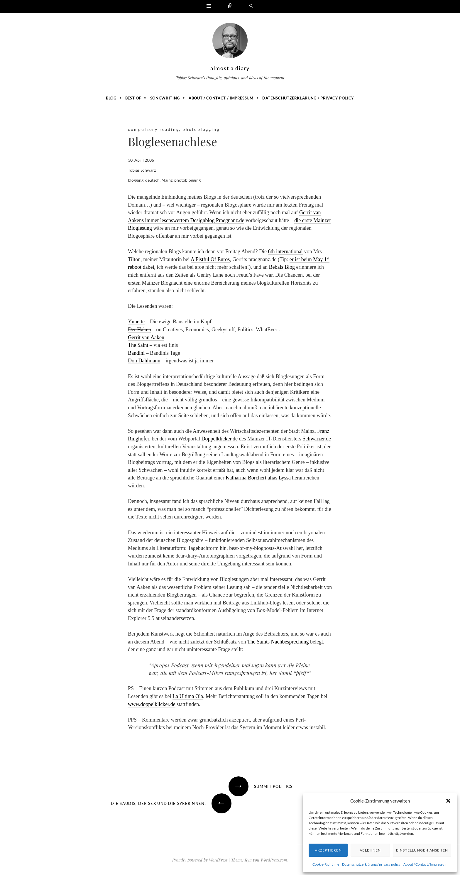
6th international (285, 251)
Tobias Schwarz (142, 170)
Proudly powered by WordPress (199, 860)
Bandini (136, 353)
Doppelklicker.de (219, 439)
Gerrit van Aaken (146, 337)
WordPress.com (274, 860)
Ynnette (136, 322)
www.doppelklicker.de (151, 704)
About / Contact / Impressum (425, 864)
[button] (448, 801)
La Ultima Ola (187, 696)
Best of (133, 98)
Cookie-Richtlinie (325, 864)
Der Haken (139, 329)
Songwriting (165, 98)
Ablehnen (370, 850)
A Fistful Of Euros (210, 259)
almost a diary (230, 68)
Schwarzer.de (316, 439)
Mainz (166, 180)
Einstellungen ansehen (422, 850)
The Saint (138, 345)
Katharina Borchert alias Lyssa (258, 478)
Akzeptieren (328, 850)
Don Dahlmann (144, 361)
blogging (135, 180)
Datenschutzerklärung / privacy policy (371, 864)
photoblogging (200, 129)
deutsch (152, 180)
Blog (111, 98)
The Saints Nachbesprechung (278, 642)
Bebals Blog (282, 267)
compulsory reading (153, 129)
